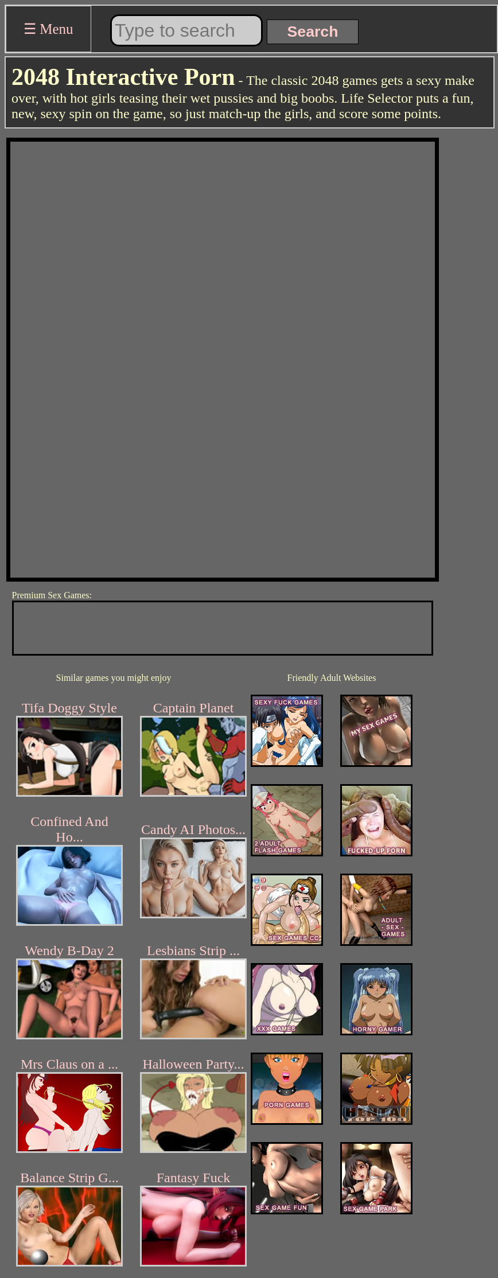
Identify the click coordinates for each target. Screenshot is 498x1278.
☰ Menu (48, 29)
